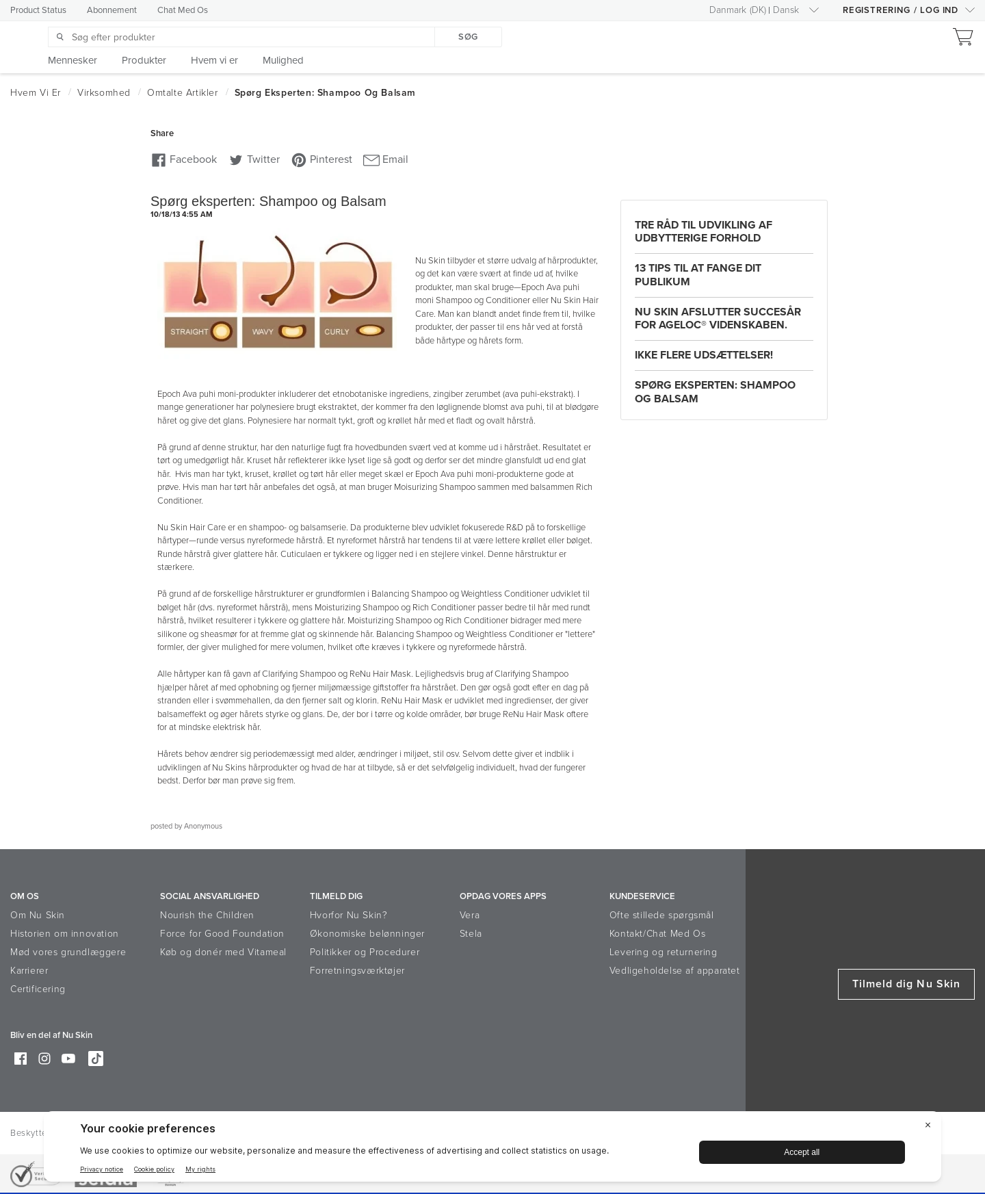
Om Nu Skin (37, 915)
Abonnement (112, 10)
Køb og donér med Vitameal (223, 952)
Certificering (38, 989)
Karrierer (29, 970)
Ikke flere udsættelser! (704, 355)
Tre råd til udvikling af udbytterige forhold (703, 231)
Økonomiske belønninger (367, 933)
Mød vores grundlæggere (68, 952)
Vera (470, 915)
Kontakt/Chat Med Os (657, 933)
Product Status (38, 10)
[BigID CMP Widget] (492, 1150)
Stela (471, 933)
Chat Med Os (182, 10)
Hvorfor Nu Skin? (349, 915)
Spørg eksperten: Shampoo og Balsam (715, 391)
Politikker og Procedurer (364, 952)
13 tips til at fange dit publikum (698, 274)
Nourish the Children (207, 915)
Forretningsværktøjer (357, 970)
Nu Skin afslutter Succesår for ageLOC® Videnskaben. (718, 318)
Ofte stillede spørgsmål (661, 915)
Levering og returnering (663, 952)
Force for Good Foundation (222, 933)
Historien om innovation (64, 933)
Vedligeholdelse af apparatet (674, 970)
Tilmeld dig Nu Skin (906, 984)
